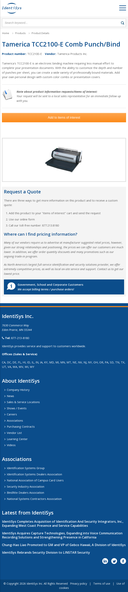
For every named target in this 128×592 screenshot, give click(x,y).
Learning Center (17, 439)
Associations (15, 420)
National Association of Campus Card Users (35, 480)
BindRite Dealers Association (25, 492)
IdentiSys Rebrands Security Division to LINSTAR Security (46, 552)
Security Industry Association (25, 486)
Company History (18, 390)
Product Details (40, 33)
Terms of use (101, 583)
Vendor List (14, 433)
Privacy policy (78, 583)
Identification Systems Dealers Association (34, 474)
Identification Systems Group (26, 468)
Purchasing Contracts (21, 426)
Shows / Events (17, 408)
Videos (11, 445)
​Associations (17, 458)
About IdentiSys (21, 380)
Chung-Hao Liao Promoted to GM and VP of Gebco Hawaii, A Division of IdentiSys (64, 545)
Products (20, 33)
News (10, 396)
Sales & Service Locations (23, 402)
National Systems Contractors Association (34, 499)
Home (5, 33)
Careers (12, 414)
